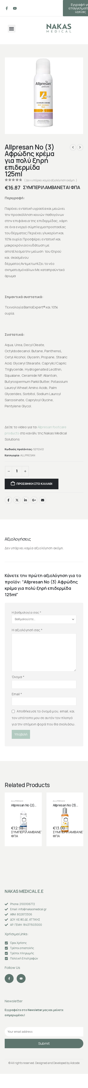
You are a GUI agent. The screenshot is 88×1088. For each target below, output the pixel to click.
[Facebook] (6, 8)
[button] (11, 28)
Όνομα (18, 677)
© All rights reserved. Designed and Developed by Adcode (44, 1063)
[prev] (73, 147)
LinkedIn (25, 500)
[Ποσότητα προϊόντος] (17, 471)
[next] (80, 147)
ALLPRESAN (27, 455)
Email (42, 500)
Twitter (17, 500)
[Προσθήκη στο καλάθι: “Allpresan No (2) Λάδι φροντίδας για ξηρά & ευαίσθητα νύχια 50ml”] (24, 819)
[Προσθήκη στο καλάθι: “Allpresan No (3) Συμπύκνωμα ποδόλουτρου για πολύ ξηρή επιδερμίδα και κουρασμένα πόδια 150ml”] (65, 819)
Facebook (8, 500)
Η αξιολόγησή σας (27, 630)
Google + (34, 500)
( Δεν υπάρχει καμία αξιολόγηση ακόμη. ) (50, 180)
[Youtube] (15, 8)
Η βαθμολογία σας (26, 612)
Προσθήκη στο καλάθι (34, 483)
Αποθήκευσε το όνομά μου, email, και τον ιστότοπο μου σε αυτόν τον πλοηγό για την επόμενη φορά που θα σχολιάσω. (43, 717)
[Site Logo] (58, 28)
